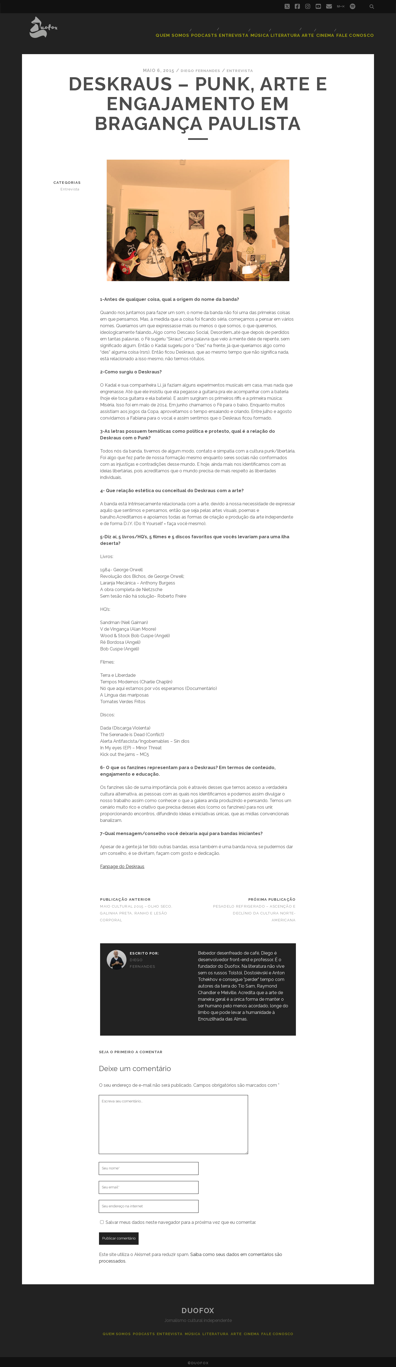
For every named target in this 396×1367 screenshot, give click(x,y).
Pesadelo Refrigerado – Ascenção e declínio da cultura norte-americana (254, 911)
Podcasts (205, 28)
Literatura (285, 28)
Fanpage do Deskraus (122, 864)
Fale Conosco (358, 28)
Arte (307, 28)
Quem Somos (177, 28)
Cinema (328, 28)
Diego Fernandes (198, 68)
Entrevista (233, 28)
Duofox (198, 1308)
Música (260, 28)
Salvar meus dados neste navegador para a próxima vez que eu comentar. (181, 1220)
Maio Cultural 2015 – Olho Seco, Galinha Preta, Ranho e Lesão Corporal (136, 911)
